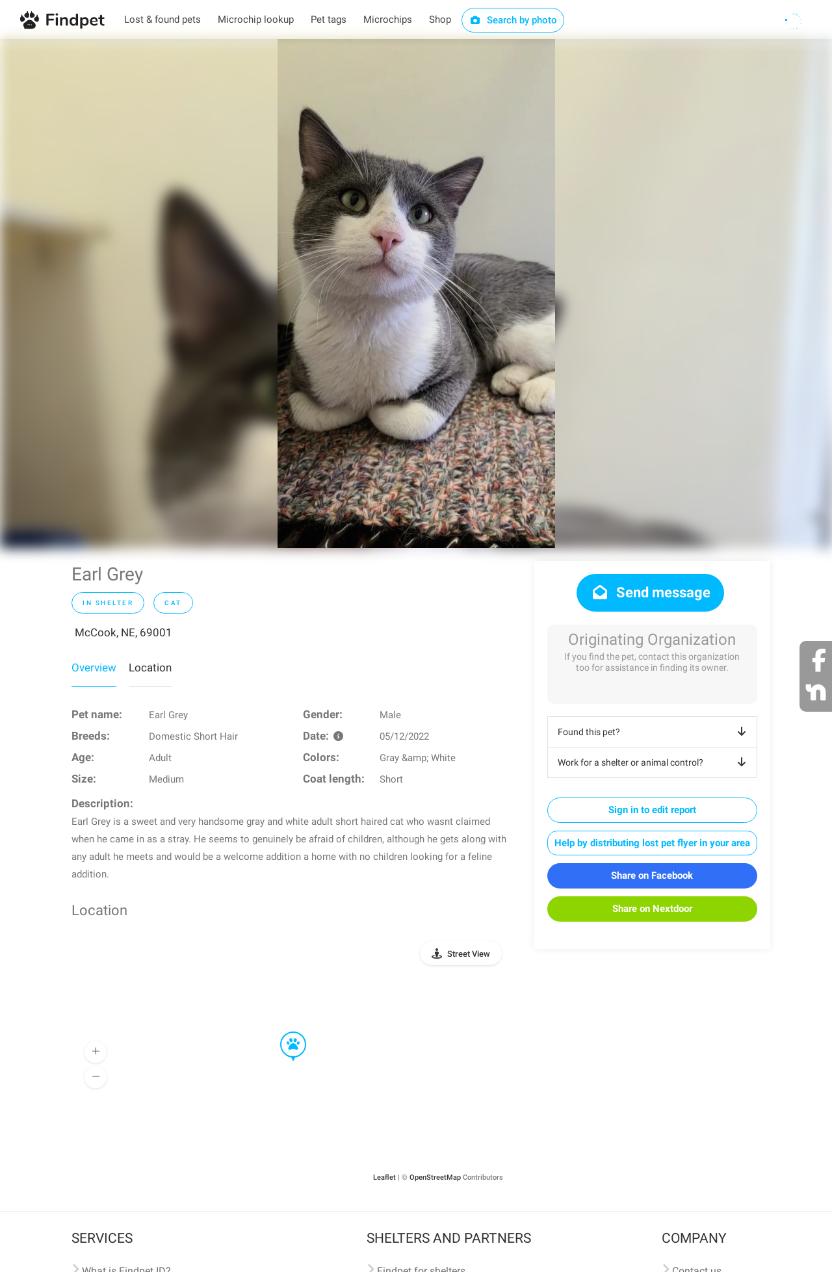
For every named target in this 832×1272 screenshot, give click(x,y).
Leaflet (384, 1177)
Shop (440, 19)
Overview (94, 667)
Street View (468, 954)
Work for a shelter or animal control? (654, 762)
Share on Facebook (652, 875)
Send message (650, 592)
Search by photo (513, 20)
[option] (416, 293)
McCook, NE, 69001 (123, 632)
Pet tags (328, 19)
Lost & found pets (162, 19)
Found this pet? (654, 731)
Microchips (387, 19)
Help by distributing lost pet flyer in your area (652, 843)
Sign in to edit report (652, 810)
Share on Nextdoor (652, 909)
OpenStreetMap (435, 1177)
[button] (284, 1032)
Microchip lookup (256, 19)
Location (150, 667)
